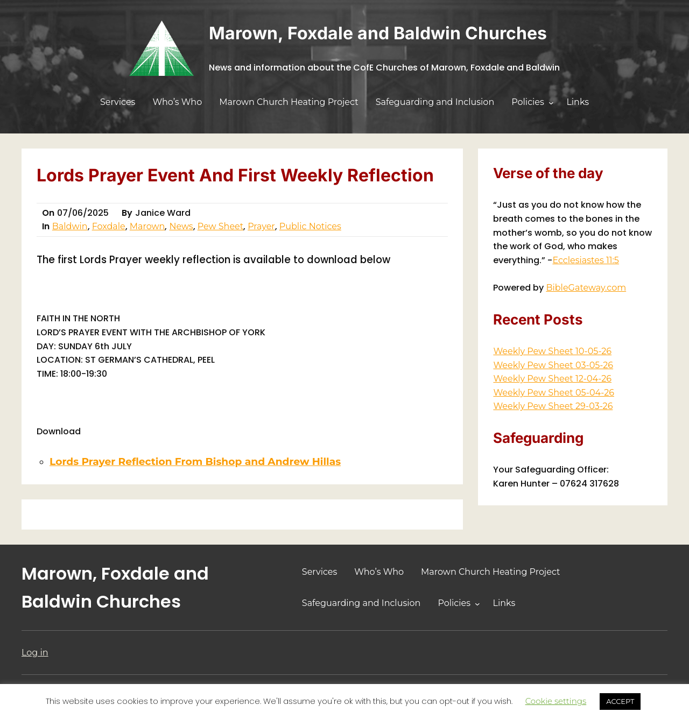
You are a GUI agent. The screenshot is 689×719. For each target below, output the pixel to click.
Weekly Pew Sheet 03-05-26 (553, 365)
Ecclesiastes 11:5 (585, 260)
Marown (147, 226)
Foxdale (108, 226)
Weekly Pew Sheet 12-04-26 (552, 378)
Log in (35, 652)
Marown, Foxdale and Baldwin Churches (378, 33)
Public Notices (310, 226)
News (181, 226)
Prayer (261, 226)
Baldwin (70, 226)
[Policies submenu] (551, 102)
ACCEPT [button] (620, 701)
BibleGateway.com (586, 288)
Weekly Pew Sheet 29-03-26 (553, 406)
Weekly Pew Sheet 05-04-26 (553, 392)
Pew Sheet (221, 226)
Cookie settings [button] (556, 701)
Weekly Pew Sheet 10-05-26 (552, 351)
